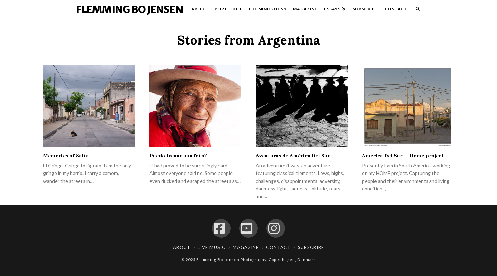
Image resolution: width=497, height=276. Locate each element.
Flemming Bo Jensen (129, 9)
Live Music (211, 247)
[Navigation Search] (416, 10)
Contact (278, 247)
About (182, 247)
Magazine (246, 247)
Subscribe (311, 247)
